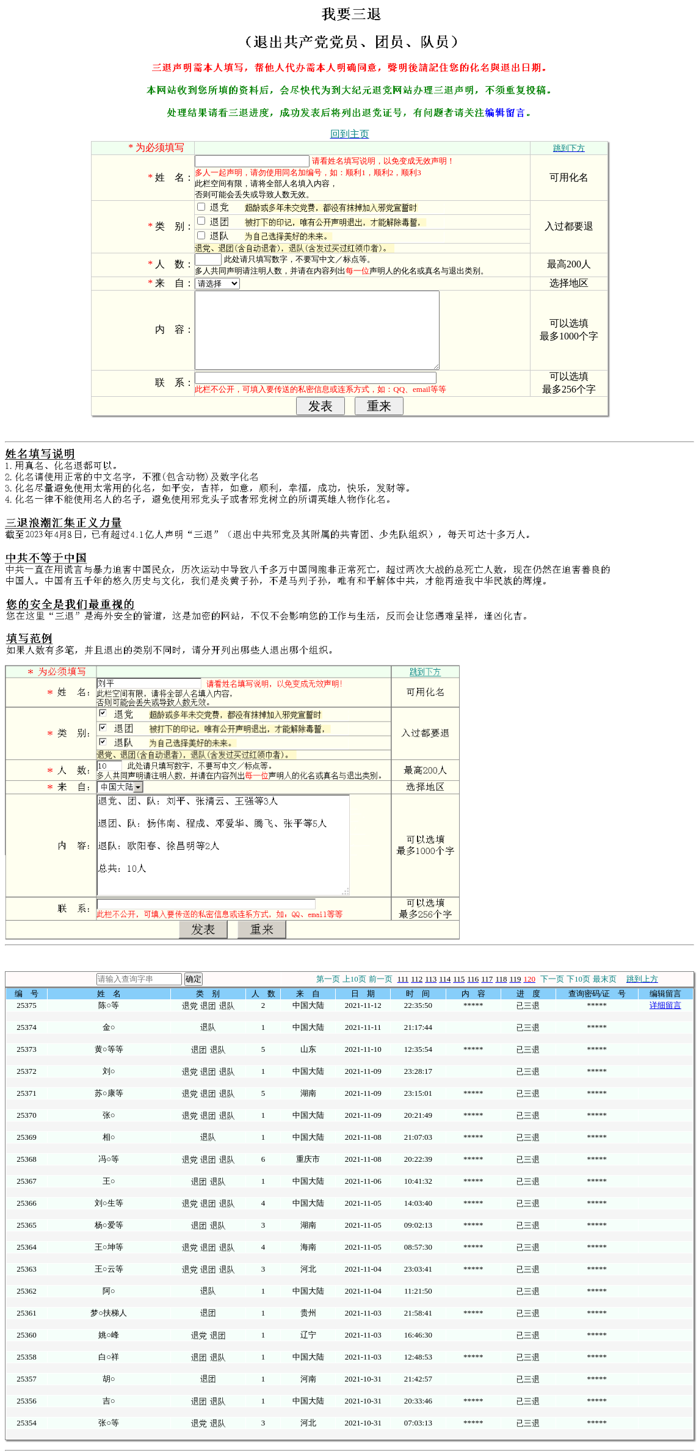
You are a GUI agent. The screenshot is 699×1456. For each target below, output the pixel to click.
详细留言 (665, 1005)
